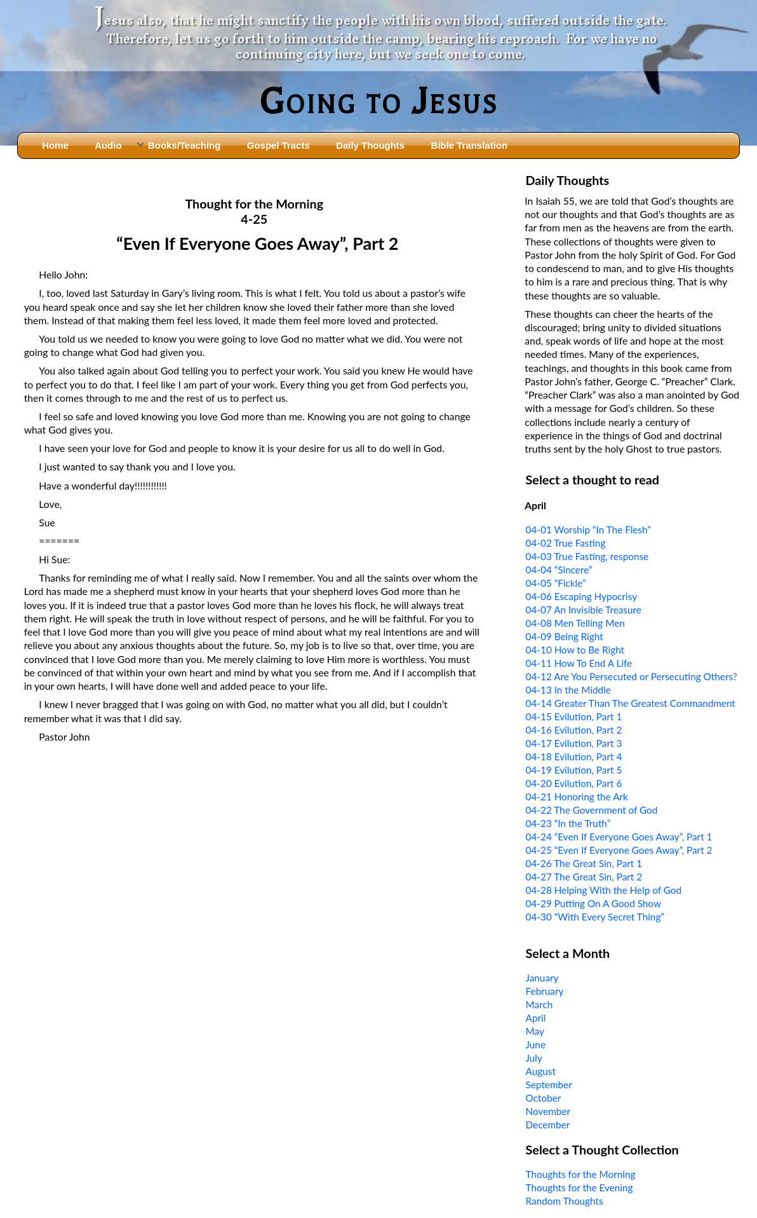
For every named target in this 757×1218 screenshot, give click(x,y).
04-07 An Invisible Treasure (583, 609)
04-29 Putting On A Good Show (593, 903)
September (549, 1084)
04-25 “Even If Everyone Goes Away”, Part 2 (619, 850)
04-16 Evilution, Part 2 (574, 730)
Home (55, 145)
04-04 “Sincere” (559, 569)
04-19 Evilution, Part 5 (574, 770)
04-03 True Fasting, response (587, 556)
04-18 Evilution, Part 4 (574, 756)
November (548, 1111)
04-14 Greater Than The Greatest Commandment (630, 703)
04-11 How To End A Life (579, 663)
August (541, 1071)
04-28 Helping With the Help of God (604, 890)
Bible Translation (469, 145)
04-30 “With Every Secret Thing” (595, 916)
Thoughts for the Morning (581, 1174)
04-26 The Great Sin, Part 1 (584, 863)
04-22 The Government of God (592, 810)
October (543, 1098)
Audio (108, 145)
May (535, 1031)
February (545, 991)
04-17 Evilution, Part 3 (574, 743)
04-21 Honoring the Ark (577, 796)
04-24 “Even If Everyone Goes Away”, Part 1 (619, 836)
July (534, 1058)
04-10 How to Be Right (575, 649)
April (536, 1017)
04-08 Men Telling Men (575, 623)
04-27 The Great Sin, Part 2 (584, 876)
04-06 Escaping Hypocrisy (582, 596)
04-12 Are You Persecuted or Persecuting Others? (631, 676)
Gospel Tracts (278, 145)
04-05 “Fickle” (556, 583)
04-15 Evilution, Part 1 (574, 716)
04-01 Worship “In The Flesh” (588, 529)
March (539, 1004)
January (542, 977)
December (548, 1124)
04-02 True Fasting (566, 543)
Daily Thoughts (370, 145)
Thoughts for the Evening (579, 1187)
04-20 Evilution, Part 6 (574, 783)
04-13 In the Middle (568, 689)
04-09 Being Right (564, 636)
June (536, 1044)
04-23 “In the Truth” (568, 823)
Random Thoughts (564, 1201)
